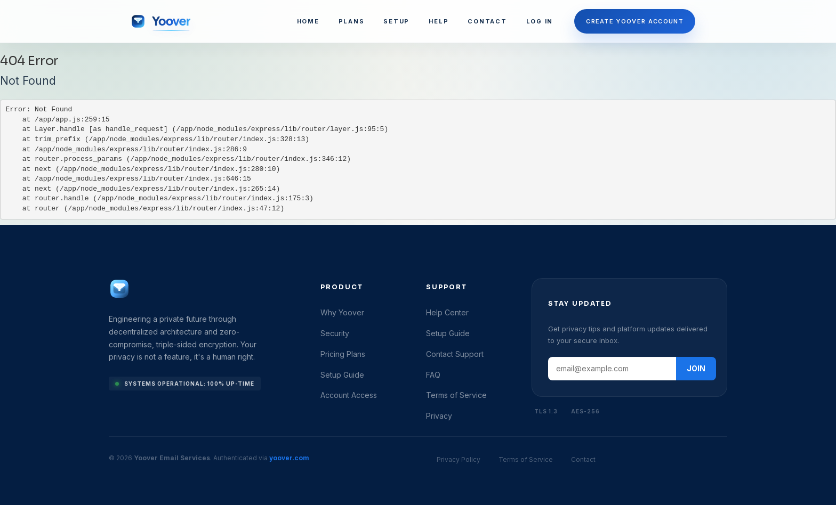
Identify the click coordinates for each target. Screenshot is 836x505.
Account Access (348, 395)
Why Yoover (342, 312)
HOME (308, 21)
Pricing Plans (342, 354)
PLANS (352, 21)
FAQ (433, 374)
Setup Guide (342, 374)
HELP (438, 21)
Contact (583, 459)
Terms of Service (456, 395)
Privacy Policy (458, 459)
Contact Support (455, 354)
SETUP (396, 21)
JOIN (696, 368)
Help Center (447, 312)
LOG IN (539, 21)
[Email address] (612, 368)
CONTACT (487, 21)
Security (334, 333)
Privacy (439, 415)
